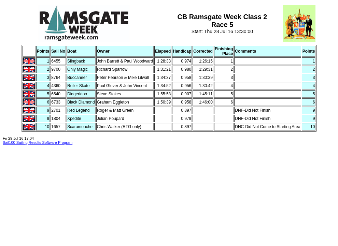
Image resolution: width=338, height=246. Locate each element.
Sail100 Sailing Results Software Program (37, 142)
